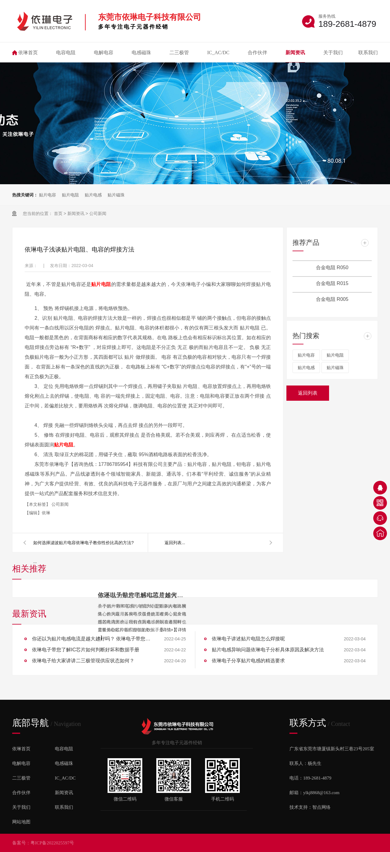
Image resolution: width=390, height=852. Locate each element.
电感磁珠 (141, 52)
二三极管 (179, 52)
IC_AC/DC (218, 52)
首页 (58, 213)
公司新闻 (97, 213)
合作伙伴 (257, 52)
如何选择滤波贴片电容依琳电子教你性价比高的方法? (83, 542)
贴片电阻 (70, 194)
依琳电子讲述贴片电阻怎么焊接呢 (248, 638)
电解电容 (103, 52)
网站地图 (21, 821)
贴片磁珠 (116, 194)
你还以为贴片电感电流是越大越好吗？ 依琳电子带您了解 (93, 638)
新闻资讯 (295, 52)
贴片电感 (93, 194)
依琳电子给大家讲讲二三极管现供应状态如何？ (83, 660)
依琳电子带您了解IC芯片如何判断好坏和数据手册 (142, 595)
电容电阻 (66, 52)
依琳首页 (28, 52)
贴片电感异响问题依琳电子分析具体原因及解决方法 (268, 649)
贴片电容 (47, 194)
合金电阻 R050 (332, 267)
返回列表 (173, 542)
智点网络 (321, 807)
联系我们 (368, 52)
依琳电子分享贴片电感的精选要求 (248, 660)
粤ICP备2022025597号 (52, 842)
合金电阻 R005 (332, 299)
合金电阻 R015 (332, 283)
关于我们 (333, 52)
